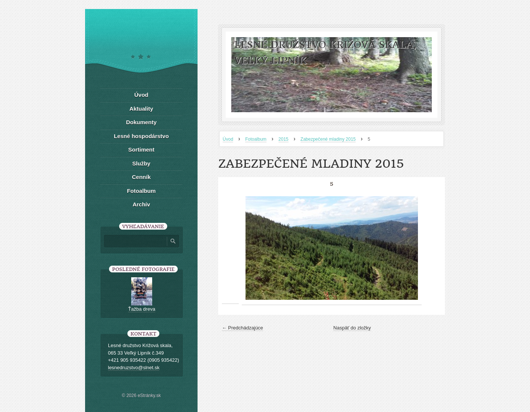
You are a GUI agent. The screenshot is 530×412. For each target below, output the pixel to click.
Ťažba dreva (141, 309)
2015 (283, 139)
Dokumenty (141, 122)
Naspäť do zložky (352, 328)
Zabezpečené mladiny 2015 (328, 139)
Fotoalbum (255, 139)
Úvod (228, 139)
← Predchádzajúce (242, 328)
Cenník (141, 177)
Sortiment (141, 149)
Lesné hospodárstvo (141, 136)
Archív (141, 204)
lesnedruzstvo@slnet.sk (133, 367)
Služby (141, 163)
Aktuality (141, 108)
